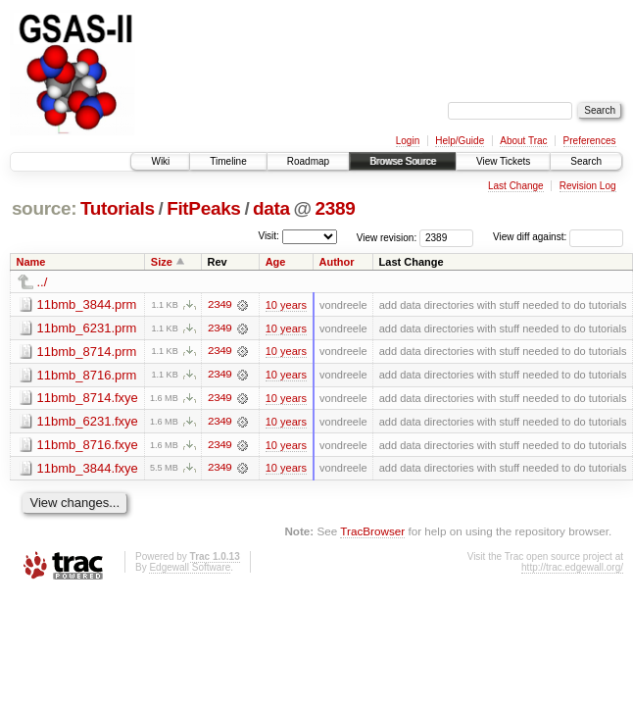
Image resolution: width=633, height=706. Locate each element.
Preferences (589, 140)
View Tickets (503, 161)
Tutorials (117, 208)
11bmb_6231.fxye (87, 422)
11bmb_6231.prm (87, 328)
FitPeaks (203, 208)
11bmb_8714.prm (87, 351)
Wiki (160, 161)
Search (586, 161)
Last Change (516, 185)
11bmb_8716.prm (87, 375)
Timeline (228, 161)
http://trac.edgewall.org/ (572, 569)
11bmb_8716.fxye (87, 445)
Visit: (268, 235)
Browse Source (402, 161)
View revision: (387, 236)
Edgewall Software (189, 569)
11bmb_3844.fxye (87, 469)
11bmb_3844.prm (87, 304)
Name (31, 262)
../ (42, 282)
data (271, 208)
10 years (286, 305)
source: (44, 208)
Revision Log (588, 185)
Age (276, 262)
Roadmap (308, 161)
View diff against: (558, 236)
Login (407, 140)
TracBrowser (372, 533)
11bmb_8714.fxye (87, 398)
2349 (219, 305)
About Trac (523, 140)
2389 (336, 208)
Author (337, 262)
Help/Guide (459, 140)
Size (161, 262)
